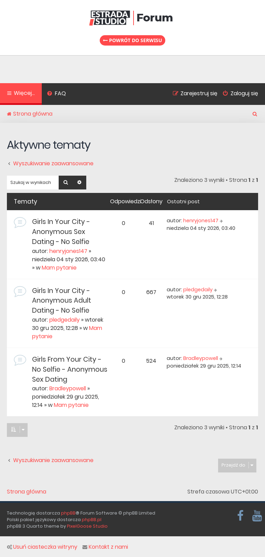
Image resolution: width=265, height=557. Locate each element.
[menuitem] (56, 94)
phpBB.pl (91, 519)
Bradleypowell (67, 388)
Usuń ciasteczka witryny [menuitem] (42, 547)
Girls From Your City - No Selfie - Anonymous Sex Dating (69, 369)
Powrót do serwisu (132, 40)
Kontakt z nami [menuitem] (105, 547)
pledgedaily (64, 320)
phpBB (68, 513)
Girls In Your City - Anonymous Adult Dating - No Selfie (61, 300)
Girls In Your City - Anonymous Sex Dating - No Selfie (61, 231)
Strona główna (26, 492)
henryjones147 (68, 251)
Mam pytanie (59, 268)
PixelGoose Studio (87, 526)
